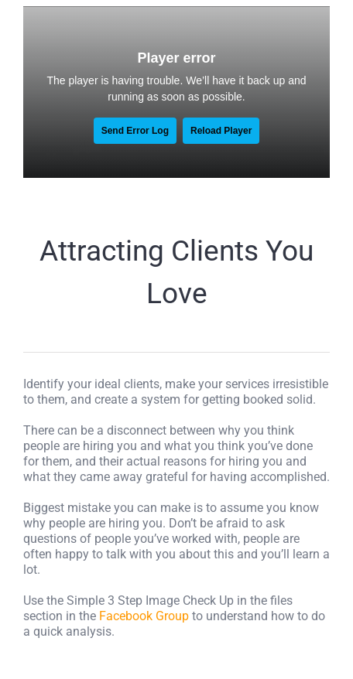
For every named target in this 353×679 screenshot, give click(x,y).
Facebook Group (144, 616)
